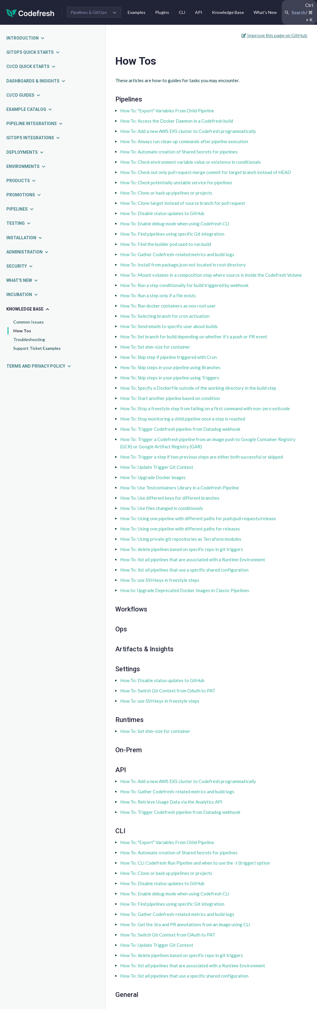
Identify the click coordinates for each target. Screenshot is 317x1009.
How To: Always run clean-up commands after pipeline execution (184, 141)
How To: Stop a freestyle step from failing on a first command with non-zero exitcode (205, 408)
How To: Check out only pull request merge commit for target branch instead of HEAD (205, 172)
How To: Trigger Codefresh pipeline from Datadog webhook (180, 429)
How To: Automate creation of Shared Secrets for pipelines (179, 151)
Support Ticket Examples (37, 348)
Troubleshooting (29, 339)
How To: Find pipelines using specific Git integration (172, 234)
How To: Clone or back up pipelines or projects (166, 192)
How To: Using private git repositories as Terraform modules (180, 539)
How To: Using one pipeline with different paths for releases (180, 528)
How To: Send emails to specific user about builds (169, 326)
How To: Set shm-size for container (155, 347)
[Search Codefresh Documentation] (299, 12)
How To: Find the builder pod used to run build (165, 244)
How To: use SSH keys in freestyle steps (159, 580)
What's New (265, 12)
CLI (182, 12)
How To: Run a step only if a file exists (158, 295)
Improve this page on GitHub (274, 35)
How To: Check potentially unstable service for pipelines (176, 182)
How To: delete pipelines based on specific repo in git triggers (181, 549)
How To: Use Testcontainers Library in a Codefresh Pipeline (179, 487)
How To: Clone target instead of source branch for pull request (182, 203)
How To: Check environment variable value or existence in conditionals (190, 162)
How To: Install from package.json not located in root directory (183, 264)
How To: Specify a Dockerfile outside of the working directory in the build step (198, 388)
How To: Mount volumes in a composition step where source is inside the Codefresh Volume (211, 275)
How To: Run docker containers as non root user (168, 305)
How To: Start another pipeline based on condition (170, 398)
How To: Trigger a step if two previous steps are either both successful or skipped (201, 456)
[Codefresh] (30, 12)
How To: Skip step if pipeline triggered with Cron (168, 357)
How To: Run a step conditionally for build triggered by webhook (184, 285)
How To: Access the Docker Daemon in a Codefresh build (176, 121)
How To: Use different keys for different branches (169, 498)
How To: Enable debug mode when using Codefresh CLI (174, 223)
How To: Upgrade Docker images (153, 477)
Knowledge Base (228, 12)
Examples (137, 12)
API (198, 12)
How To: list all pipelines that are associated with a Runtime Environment (192, 559)
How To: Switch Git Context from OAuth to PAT (167, 690)
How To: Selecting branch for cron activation (165, 316)
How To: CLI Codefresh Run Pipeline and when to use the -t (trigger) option (195, 863)
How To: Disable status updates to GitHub (162, 213)
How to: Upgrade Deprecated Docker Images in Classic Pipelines (184, 590)
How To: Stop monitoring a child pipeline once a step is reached (182, 418)
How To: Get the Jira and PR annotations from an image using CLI (185, 924)
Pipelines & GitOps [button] (89, 12)
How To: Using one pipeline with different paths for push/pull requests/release (198, 518)
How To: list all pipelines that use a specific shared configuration (184, 569)
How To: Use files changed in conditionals (161, 508)
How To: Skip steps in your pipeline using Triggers (169, 377)
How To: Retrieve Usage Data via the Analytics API (171, 801)
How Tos (22, 330)
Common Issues (28, 321)
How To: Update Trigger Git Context (156, 467)
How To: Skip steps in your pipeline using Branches (170, 367)
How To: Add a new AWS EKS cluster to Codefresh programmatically (188, 131)
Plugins (162, 12)
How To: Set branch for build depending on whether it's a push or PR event (193, 336)
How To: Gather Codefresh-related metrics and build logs (177, 254)
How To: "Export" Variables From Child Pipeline (167, 110)
